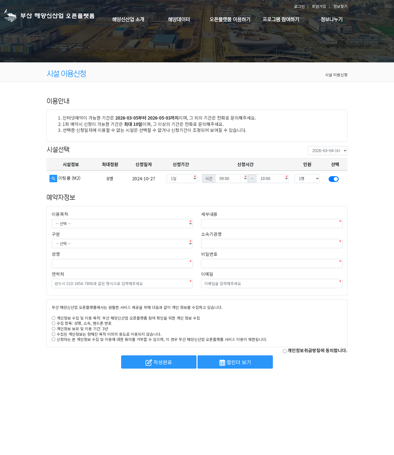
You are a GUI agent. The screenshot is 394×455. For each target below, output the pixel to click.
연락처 (58, 274)
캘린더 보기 (235, 362)
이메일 (207, 274)
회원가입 (319, 6)
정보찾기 (340, 6)
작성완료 (159, 362)
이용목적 (60, 214)
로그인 (299, 6)
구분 (56, 234)
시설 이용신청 (336, 74)
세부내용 (209, 214)
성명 (56, 254)
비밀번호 (209, 254)
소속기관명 (211, 234)
